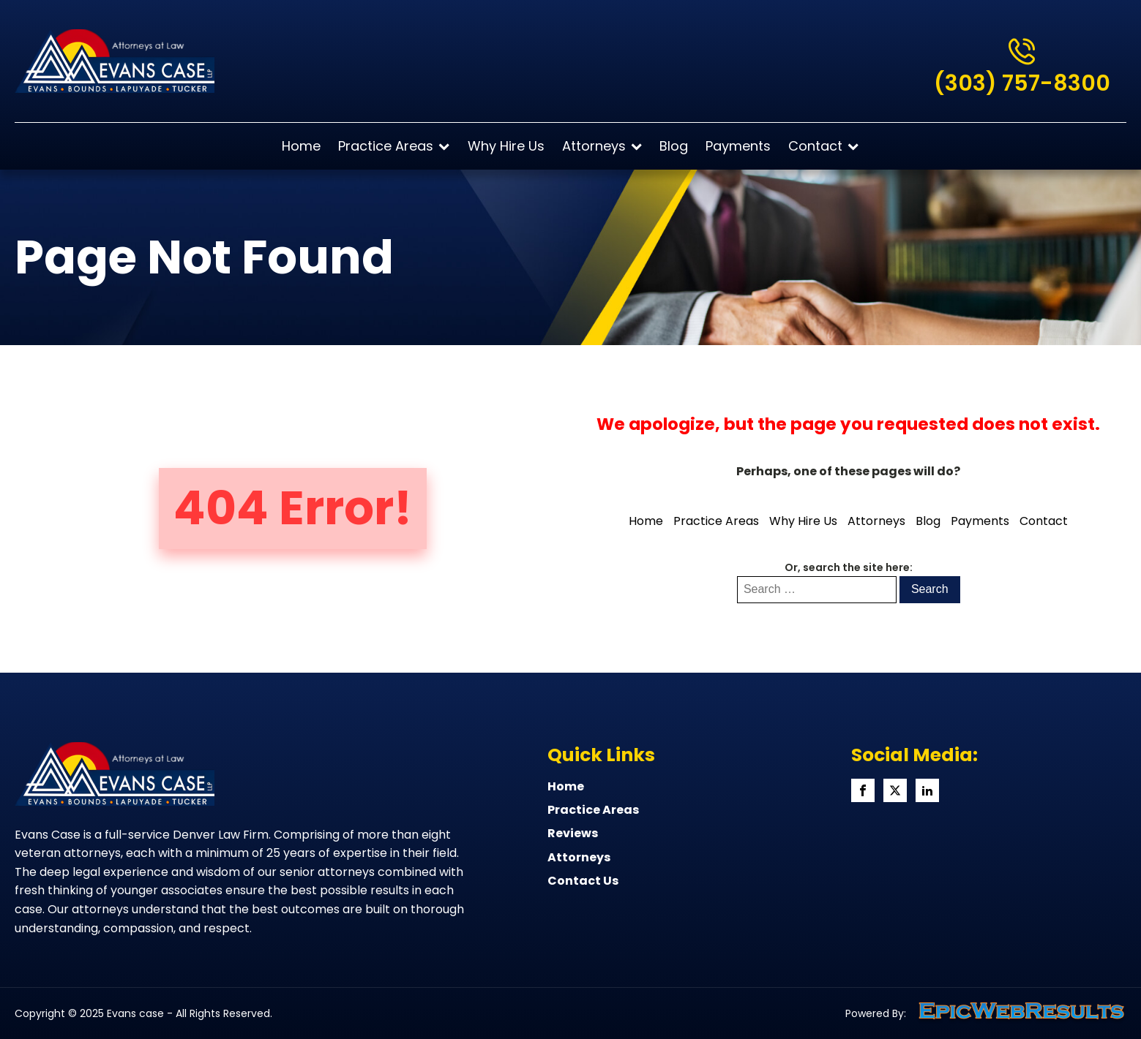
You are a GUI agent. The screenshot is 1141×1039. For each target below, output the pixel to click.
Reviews (572, 833)
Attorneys (602, 146)
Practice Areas (393, 146)
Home (301, 146)
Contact (823, 146)
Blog (673, 146)
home (565, 787)
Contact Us (582, 881)
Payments (738, 146)
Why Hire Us (506, 146)
